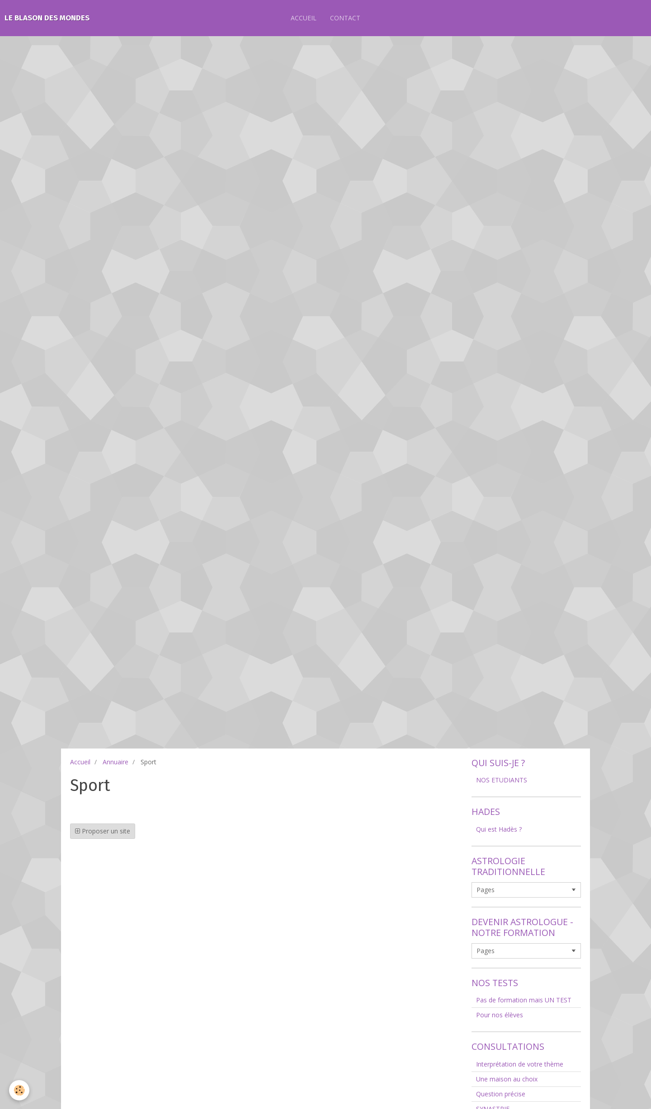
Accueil (80, 762)
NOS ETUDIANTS (501, 780)
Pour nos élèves (499, 1015)
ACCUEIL (303, 18)
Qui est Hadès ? (499, 829)
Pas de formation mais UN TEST (523, 1000)
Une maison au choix (507, 1079)
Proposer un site (102, 831)
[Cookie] (19, 1090)
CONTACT (345, 18)
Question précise (500, 1094)
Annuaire (115, 762)
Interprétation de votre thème (519, 1064)
